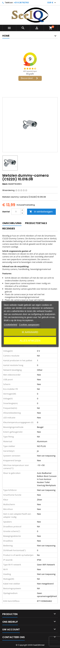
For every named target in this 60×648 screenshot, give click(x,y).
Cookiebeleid (10, 324)
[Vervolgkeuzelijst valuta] (51, 2)
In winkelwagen (41, 211)
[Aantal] (16, 212)
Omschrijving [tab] (11, 223)
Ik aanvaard (30, 332)
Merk (5, 184)
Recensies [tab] (8, 228)
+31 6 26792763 (21, 2)
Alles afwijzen (30, 340)
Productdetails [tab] (36, 223)
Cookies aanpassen (29, 324)
